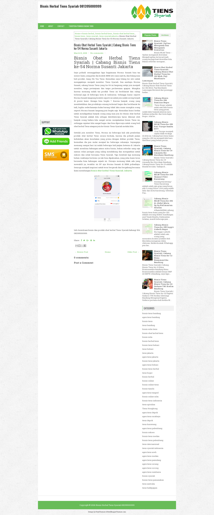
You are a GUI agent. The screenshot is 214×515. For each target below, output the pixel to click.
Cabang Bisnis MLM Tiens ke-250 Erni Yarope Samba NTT (163, 125)
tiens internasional (150, 444)
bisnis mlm (147, 337)
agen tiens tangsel (150, 392)
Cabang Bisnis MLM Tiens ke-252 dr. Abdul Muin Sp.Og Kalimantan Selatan (163, 203)
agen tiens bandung (151, 317)
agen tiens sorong (150, 468)
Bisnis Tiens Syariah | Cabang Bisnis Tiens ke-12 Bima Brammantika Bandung (163, 257)
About (50, 26)
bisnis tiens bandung (151, 313)
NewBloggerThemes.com (116, 512)
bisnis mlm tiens (149, 329)
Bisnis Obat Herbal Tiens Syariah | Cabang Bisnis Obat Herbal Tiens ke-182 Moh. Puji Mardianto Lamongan (157, 74)
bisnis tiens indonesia (152, 400)
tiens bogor (147, 373)
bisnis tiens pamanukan (153, 480)
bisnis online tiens (150, 384)
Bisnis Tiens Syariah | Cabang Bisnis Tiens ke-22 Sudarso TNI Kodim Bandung (164, 284)
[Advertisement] (107, 350)
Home (42, 26)
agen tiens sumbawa (151, 472)
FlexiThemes (100, 512)
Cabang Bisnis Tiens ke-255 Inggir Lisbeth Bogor (164, 227)
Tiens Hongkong (149, 408)
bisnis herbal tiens (103, 33)
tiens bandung (148, 325)
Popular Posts (150, 35)
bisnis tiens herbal (150, 369)
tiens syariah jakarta (108, 36)
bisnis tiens (80, 36)
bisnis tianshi (148, 388)
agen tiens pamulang (151, 460)
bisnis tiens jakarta (150, 361)
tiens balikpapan (149, 488)
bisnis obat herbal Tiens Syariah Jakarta (111, 170)
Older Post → (133, 252)
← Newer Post (81, 252)
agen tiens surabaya (151, 416)
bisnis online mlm (150, 396)
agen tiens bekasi (150, 365)
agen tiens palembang (152, 428)
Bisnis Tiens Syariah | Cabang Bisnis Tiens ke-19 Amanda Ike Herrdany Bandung (163, 150)
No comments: (97, 53)
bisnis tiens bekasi (150, 345)
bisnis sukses (148, 432)
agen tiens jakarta (150, 357)
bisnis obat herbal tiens (123, 33)
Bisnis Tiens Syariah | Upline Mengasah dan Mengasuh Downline (162, 45)
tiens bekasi (147, 349)
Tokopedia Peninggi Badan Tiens (81, 26)
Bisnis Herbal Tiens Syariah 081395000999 (70, 6)
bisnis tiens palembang (152, 440)
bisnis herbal (88, 33)
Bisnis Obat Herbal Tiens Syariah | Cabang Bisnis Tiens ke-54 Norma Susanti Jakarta (105, 46)
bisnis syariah (148, 476)
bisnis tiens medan (150, 436)
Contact (61, 26)
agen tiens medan (150, 456)
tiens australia (148, 484)
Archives (165, 35)
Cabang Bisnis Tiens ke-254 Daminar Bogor (161, 100)
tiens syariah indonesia (152, 448)
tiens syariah (92, 36)
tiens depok (147, 420)
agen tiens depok (150, 412)
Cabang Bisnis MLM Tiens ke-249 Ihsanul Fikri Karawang (163, 175)
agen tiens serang (150, 464)
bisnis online (148, 380)
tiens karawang (149, 424)
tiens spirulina (148, 404)
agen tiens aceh (149, 452)
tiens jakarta (147, 353)
